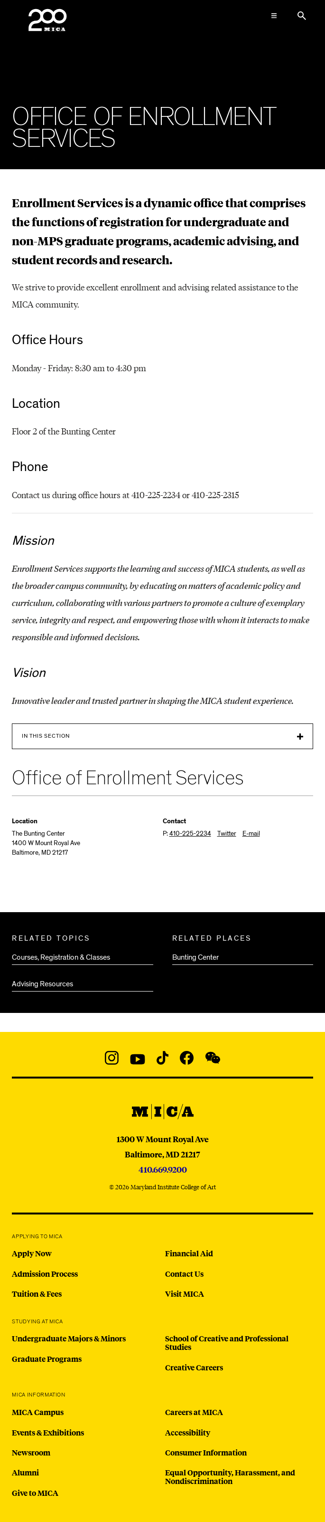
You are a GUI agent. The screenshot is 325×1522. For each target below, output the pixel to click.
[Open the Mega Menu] (274, 15)
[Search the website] (301, 15)
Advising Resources (42, 984)
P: (187, 833)
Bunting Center (195, 957)
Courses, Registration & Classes (61, 957)
